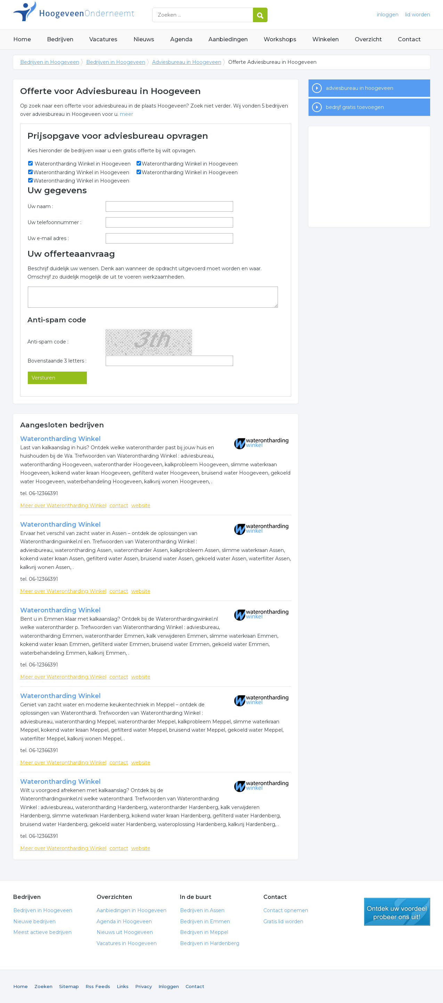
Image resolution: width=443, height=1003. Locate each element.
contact (118, 505)
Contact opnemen (285, 910)
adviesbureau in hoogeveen (359, 88)
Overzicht (368, 39)
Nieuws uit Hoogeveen (125, 932)
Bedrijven (60, 39)
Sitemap (69, 986)
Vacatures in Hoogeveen (127, 943)
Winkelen (325, 39)
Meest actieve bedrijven (42, 932)
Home (22, 39)
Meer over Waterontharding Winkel (63, 505)
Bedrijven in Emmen (205, 921)
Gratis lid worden (283, 921)
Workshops (280, 39)
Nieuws (143, 39)
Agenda (181, 39)
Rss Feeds (97, 986)
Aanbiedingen (228, 39)
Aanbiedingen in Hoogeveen (131, 910)
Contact (409, 39)
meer (126, 114)
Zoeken (43, 986)
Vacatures (103, 39)
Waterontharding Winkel (60, 439)
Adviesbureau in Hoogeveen (186, 62)
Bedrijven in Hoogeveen (100, 15)
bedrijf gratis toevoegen (355, 107)
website (140, 505)
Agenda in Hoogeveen (124, 921)
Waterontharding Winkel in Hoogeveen (82, 164)
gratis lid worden (397, 912)
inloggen (388, 14)
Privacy (143, 986)
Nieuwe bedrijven (34, 921)
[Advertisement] (369, 176)
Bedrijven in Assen (202, 910)
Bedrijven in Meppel (204, 932)
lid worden (417, 14)
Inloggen (168, 986)
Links (123, 986)
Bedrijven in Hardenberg (209, 943)
